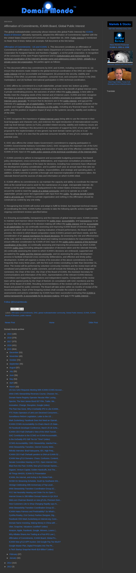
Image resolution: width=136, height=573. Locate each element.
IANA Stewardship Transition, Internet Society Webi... (32, 447)
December (14, 352)
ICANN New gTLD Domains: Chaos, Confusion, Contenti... (34, 458)
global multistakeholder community (51, 313)
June (11, 375)
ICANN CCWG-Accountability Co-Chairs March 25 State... (34, 424)
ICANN (86, 313)
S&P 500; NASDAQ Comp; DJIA (120, 28)
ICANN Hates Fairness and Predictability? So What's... (32, 511)
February (13, 554)
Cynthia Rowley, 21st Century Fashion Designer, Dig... (32, 515)
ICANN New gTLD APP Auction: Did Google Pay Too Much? (35, 542)
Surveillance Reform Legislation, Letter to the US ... (31, 416)
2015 (9, 349)
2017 (9, 341)
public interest (25, 316)
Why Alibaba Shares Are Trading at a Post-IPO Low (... (32, 534)
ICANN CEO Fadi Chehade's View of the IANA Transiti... (33, 432)
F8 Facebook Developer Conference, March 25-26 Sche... (34, 428)
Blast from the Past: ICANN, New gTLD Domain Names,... (34, 466)
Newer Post (10, 322)
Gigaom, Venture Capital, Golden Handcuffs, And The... (33, 470)
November (14, 356)
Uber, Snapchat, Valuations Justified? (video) (28, 527)
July (11, 371)
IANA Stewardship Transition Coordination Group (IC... (32, 489)
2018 (9, 338)
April (11, 383)
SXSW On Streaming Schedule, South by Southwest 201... (34, 481)
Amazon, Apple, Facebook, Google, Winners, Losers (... (33, 530)
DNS (36, 313)
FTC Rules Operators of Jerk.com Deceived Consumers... (34, 413)
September (14, 364)
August (12, 368)
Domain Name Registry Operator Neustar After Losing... (33, 397)
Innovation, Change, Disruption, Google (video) (29, 405)
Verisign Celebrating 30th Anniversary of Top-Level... (31, 485)
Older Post (93, 322)
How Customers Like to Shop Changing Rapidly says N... (33, 504)
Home (51, 322)
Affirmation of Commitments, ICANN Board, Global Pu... (33, 538)
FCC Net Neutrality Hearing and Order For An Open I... (32, 492)
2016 (9, 345)
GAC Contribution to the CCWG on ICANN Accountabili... (33, 435)
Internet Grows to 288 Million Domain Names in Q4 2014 (33, 496)
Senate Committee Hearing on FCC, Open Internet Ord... (33, 462)
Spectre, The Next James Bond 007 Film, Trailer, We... (32, 401)
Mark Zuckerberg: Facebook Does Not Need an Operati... (33, 420)
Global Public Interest (74, 313)
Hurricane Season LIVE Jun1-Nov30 (120, 64)
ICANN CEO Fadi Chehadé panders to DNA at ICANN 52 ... (34, 454)
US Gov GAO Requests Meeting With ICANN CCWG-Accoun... (36, 390)
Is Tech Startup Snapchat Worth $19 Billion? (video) (31, 549)
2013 (9, 566)
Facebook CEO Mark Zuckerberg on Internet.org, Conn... (33, 519)
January (13, 558)
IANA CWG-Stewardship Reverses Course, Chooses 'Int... (34, 394)
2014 (9, 563)
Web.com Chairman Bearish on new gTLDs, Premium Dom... (35, 500)
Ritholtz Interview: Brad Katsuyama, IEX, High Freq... (32, 451)
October (13, 360)
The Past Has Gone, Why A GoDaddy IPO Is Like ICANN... (34, 409)
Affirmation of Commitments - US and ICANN (25, 47)
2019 (9, 334)
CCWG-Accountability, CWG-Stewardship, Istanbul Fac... (33, 443)
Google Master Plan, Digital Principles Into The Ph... (31, 546)
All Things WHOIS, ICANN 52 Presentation (27, 473)
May (11, 379)
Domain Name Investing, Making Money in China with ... (33, 523)
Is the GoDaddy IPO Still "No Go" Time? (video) (29, 439)
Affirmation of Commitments (22, 313)
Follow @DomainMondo (15, 302)
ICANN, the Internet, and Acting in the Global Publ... (31, 477)
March (12, 387)
